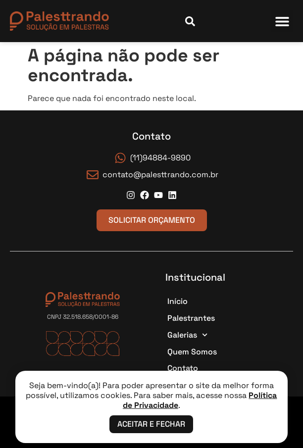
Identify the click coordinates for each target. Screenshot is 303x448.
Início (177, 301)
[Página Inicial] (59, 21)
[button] (282, 21)
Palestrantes (191, 318)
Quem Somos (192, 352)
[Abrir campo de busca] (190, 21)
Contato (182, 368)
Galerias (187, 335)
